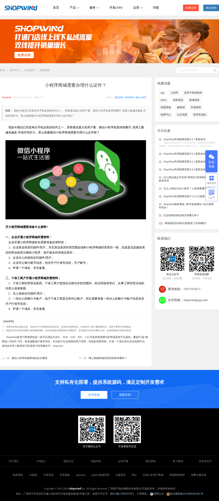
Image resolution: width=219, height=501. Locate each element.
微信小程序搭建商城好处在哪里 (29, 358)
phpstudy (80, 475)
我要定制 (125, 394)
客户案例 (178, 461)
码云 (134, 475)
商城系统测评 (177, 475)
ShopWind (6, 97)
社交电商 (182, 114)
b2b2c (164, 100)
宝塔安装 (48, 475)
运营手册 (123, 461)
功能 (156, 7)
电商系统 (178, 100)
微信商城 (129, 97)
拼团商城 (166, 107)
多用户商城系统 (193, 92)
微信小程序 (140, 97)
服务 (94, 7)
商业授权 (211, 7)
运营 (137, 7)
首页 (56, 7)
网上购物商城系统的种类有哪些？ (108, 358)
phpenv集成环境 (100, 475)
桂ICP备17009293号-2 (122, 493)
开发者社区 (205, 461)
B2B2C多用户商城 (153, 475)
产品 (74, 7)
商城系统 (194, 100)
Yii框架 (33, 475)
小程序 (174, 92)
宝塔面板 (65, 475)
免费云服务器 (198, 475)
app (162, 92)
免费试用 (190, 7)
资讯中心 (15, 70)
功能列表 (96, 461)
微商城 (181, 107)
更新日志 (68, 461)
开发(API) (116, 7)
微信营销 (119, 97)
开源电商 (196, 107)
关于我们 (14, 461)
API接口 (41, 461)
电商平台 (166, 114)
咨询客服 (94, 394)
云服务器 (120, 475)
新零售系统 (199, 114)
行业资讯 (29, 70)
